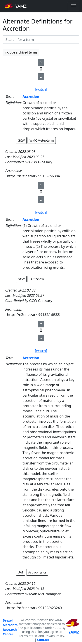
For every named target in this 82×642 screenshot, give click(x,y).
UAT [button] (20, 572)
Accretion (31, 96)
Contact (43, 640)
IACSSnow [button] (37, 279)
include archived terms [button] (21, 52)
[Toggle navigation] (73, 6)
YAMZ (16, 6)
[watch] (41, 89)
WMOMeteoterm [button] (42, 140)
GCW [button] (21, 140)
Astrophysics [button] (37, 572)
